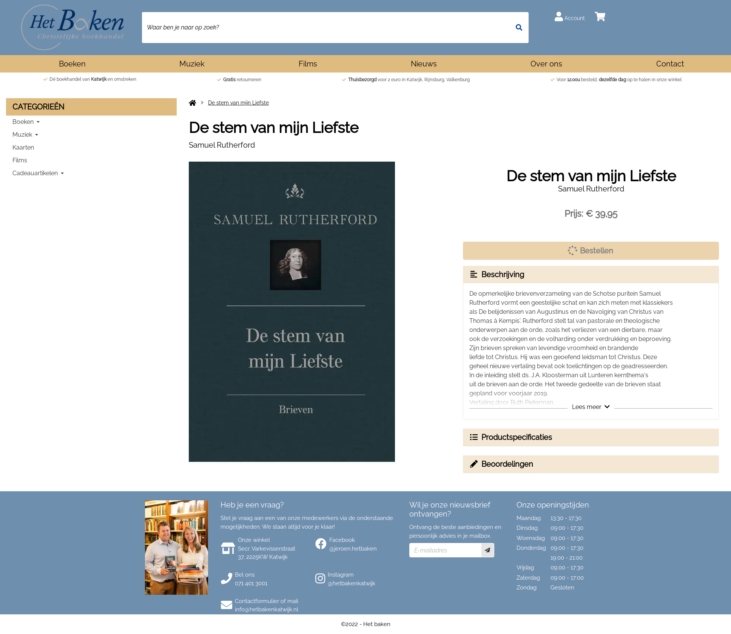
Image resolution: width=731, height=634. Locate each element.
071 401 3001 (251, 583)
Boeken (72, 63)
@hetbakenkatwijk (351, 583)
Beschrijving (496, 274)
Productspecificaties (510, 437)
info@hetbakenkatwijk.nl (266, 609)
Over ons (546, 63)
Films (308, 63)
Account (570, 16)
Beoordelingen (501, 464)
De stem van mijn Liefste (238, 103)
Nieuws (424, 63)
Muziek (192, 63)
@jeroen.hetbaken (353, 548)
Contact (670, 63)
